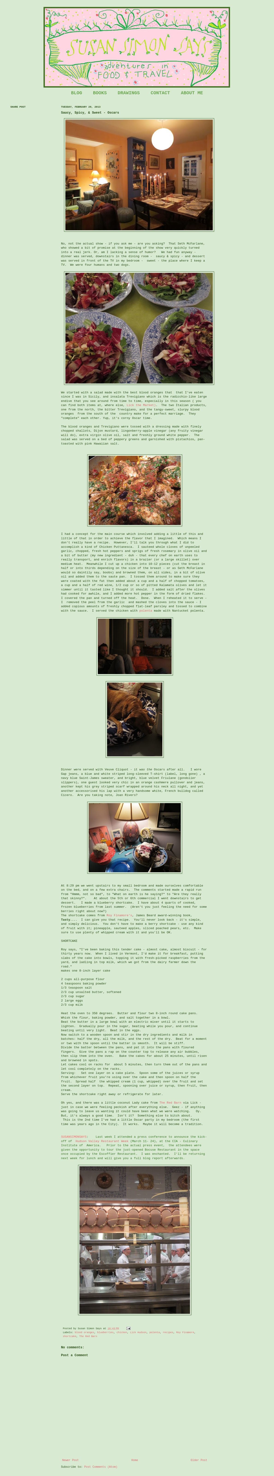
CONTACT (160, 93)
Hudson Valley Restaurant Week (102, 1141)
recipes (168, 1332)
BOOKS (100, 93)
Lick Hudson (138, 1332)
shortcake (69, 1336)
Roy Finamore (185, 1332)
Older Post (199, 1460)
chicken (122, 1332)
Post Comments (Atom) (100, 1467)
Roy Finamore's (119, 915)
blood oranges (84, 1332)
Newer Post (70, 1460)
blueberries (105, 1332)
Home (134, 1460)
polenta (145, 611)
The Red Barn (170, 1103)
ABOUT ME (192, 93)
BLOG (76, 93)
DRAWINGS (129, 93)
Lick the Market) (141, 405)
